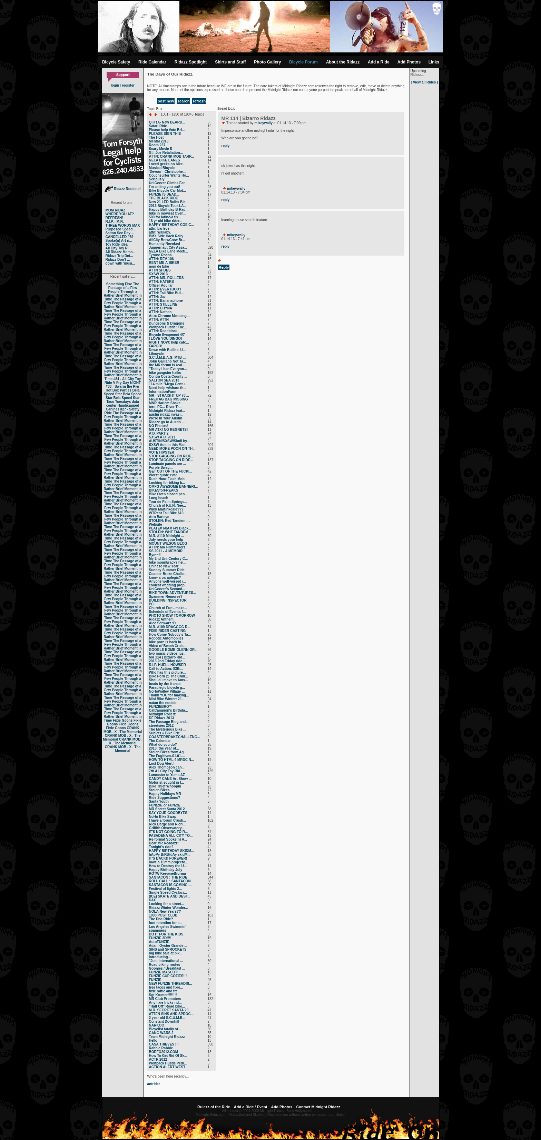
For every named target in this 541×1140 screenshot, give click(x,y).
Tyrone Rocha (160, 255)
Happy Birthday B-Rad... (168, 209)
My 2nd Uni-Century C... (168, 559)
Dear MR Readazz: (164, 843)
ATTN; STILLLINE (163, 304)
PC (151, 604)
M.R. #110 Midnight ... (166, 536)
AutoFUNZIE (159, 942)
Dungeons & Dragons (166, 323)
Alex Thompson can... (167, 767)
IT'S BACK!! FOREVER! (168, 858)
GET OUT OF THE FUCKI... (171, 471)
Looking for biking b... (167, 483)
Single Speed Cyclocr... (168, 892)
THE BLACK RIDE (163, 198)
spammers (157, 930)
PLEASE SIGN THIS (165, 134)
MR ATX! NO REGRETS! (168, 430)
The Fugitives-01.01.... (167, 756)
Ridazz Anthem (161, 619)
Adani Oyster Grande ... (168, 946)
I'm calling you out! (164, 187)
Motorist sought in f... (166, 782)
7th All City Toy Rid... (166, 771)
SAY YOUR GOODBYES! (169, 813)
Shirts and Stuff (230, 62)
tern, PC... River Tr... (165, 407)
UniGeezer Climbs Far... (168, 183)
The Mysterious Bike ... (167, 729)
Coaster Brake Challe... (168, 574)
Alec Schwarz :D (162, 623)
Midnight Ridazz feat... (167, 411)
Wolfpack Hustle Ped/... (168, 1063)
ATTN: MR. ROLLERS (166, 278)
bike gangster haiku (165, 373)
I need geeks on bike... (167, 164)
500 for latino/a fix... (165, 217)
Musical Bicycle (162, 168)
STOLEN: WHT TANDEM (168, 532)
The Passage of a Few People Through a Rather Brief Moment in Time (122, 291)
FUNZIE (155, 980)
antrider (153, 1084)
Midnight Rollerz (162, 714)
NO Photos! (158, 426)
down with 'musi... (120, 263)
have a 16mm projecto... (168, 862)
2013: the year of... (164, 748)
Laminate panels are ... (167, 464)
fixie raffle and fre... (165, 991)
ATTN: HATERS (161, 282)
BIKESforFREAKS (163, 490)
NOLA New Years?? (165, 911)
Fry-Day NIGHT (128, 383)
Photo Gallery (267, 62)
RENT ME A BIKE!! (164, 263)
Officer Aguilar (161, 285)
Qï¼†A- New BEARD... (167, 122)
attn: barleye (159, 228)
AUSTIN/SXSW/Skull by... (169, 441)
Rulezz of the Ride (213, 1107)
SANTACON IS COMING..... (171, 885)
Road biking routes (164, 964)
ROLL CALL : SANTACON (170, 881)
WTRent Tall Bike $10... (168, 513)
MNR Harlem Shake (165, 403)
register (128, 85)
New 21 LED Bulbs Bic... (168, 202)
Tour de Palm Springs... (168, 502)
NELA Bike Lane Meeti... (168, 251)
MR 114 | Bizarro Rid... (167, 657)
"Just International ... (166, 961)
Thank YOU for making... (169, 695)
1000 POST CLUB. (164, 915)
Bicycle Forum (303, 62)
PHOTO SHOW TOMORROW (172, 615)
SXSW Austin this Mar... (168, 445)
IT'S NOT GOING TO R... (168, 832)
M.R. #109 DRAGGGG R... (169, 627)
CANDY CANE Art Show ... (170, 779)
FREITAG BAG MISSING (168, 399)
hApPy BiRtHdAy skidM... (169, 854)
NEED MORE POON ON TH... (172, 448)
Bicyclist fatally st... (165, 1029)
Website (155, 524)
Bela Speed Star (122, 392)
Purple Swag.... (161, 467)
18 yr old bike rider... (166, 221)
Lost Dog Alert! (161, 763)
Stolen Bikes (159, 790)
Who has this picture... (167, 672)
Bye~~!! (155, 555)
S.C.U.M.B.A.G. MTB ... (167, 357)
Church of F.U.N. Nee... (167, 505)
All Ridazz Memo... (121, 252)
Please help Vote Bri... (167, 130)
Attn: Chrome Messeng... (169, 316)
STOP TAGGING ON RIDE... (171, 460)
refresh (199, 101)
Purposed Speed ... (121, 229)
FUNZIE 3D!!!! (160, 938)
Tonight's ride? (161, 847)
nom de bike (159, 266)
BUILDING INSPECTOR (168, 600)
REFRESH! (114, 218)
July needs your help (166, 540)
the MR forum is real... (167, 365)
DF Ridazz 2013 (161, 718)
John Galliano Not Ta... (167, 361)
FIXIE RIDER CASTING (167, 631)
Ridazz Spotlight (191, 62)
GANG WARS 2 (161, 1033)
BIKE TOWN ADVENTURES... (172, 593)
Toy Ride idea (117, 244)
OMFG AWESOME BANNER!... (173, 486)
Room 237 (157, 145)
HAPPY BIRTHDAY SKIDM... (171, 851)
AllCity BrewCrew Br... (167, 240)
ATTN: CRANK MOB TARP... (171, 156)
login (115, 85)
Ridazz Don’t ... (118, 259)
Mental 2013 (159, 141)
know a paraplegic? (165, 577)
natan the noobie (163, 703)
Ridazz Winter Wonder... (168, 908)
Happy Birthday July (166, 870)
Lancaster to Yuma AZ (167, 775)
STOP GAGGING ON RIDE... (171, 456)
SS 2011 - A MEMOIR (166, 551)
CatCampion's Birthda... (168, 710)
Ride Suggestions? (164, 798)
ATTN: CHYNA (161, 308)
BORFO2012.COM (163, 1052)
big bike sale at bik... (166, 953)
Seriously (157, 179)
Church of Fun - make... (168, 608)
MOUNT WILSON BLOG (168, 543)
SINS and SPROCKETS (168, 949)
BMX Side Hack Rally (166, 236)
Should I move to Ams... (168, 680)
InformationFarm (162, 392)
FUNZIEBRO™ (161, 706)
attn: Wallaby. (160, 232)
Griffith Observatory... (167, 828)
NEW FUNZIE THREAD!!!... (170, 983)
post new (166, 101)
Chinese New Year (164, 566)
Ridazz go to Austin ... (167, 422)
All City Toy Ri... (118, 248)
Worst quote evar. (163, 475)
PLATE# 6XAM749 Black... (170, 528)
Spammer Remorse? (166, 596)
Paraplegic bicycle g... (167, 688)
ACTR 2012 (158, 1059)
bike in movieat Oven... (167, 213)
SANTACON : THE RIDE (168, 877)
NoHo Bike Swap (162, 817)
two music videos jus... (168, 653)
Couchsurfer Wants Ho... (169, 175)
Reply (224, 267)
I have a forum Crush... (167, 820)
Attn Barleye (159, 517)
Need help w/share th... (167, 388)
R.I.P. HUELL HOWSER (167, 665)
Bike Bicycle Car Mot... (167, 190)
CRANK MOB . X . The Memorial (123, 730)
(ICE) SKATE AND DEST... (169, 896)
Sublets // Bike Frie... (166, 733)
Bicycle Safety (116, 62)
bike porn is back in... (166, 642)
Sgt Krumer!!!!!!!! (163, 995)
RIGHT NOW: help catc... (169, 342)
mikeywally (263, 123)
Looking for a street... (166, 904)
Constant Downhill (164, 1021)
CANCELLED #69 (120, 237)
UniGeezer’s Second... (167, 589)
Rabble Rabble (161, 1048)
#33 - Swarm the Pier (123, 386)
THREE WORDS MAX (123, 225)
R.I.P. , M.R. (115, 222)
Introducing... (160, 957)
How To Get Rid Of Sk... (168, 1056)
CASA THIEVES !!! (164, 1044)
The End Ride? (161, 919)
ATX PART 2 (159, 433)
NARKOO (156, 1025)
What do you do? (163, 744)
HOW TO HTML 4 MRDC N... (171, 760)
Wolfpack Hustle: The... (168, 327)
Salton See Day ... (120, 233)
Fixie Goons (122, 720)
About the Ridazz (343, 62)
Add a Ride (379, 62)
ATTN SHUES (160, 270)
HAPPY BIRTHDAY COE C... (171, 225)
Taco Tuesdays (118, 402)
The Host (156, 137)
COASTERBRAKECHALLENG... (174, 737)
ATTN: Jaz (157, 297)
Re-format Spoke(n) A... (168, 839)
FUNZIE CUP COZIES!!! (168, 976)
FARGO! (156, 346)
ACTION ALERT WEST (167, 1067)
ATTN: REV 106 (161, 259)
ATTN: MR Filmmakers (167, 547)
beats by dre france (165, 684)
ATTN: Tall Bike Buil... (166, 293)
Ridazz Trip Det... (119, 256)
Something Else (119, 284)
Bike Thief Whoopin (165, 786)
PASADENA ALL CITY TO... (171, 835)
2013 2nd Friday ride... (167, 661)
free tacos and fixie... (166, 987)
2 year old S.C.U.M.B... (167, 1018)
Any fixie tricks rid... (165, 1002)
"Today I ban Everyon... (168, 369)
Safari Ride (158, 126)
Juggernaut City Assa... (168, 247)
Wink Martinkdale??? (166, 509)
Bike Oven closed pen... (168, 494)
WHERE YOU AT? (120, 214)
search (183, 101)
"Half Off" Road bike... (167, 1006)
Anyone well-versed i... (167, 581)
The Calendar (160, 741)
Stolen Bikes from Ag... (168, 752)
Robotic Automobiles (166, 638)
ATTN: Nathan (160, 312)
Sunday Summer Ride (167, 570)
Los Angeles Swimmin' (167, 927)
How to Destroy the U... (168, 866)
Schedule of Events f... (167, 612)
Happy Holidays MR (165, 794)
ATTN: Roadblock (163, 331)
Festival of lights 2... (165, 889)
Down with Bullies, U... (167, 350)
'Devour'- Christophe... (167, 172)
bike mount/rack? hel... (167, 562)
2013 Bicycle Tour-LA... (168, 206)
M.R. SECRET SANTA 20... (170, 1010)
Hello (153, 1040)
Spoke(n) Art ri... (119, 240)
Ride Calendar (152, 62)
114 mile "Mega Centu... (168, 384)
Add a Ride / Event (250, 1107)
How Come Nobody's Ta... (170, 634)
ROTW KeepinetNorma (167, 873)
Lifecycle (156, 354)
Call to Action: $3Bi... (166, 669)
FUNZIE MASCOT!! (164, 972)
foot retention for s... (166, 923)
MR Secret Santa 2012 (167, 809)
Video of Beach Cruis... (168, 646)
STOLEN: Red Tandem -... (169, 521)
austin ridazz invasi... (166, 414)
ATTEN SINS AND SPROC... (171, 1014)
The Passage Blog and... (169, 722)
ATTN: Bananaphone (166, 301)
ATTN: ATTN (159, 319)
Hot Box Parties (118, 390)
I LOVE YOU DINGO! (165, 338)
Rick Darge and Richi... (167, 824)
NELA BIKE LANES (164, 160)
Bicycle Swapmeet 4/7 (167, 335)
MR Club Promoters (165, 999)
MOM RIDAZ (116, 210)
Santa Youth (159, 801)
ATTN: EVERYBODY (165, 289)
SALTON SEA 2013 (164, 380)
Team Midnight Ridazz (167, 1037)
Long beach (158, 498)
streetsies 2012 (161, 725)
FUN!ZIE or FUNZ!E (165, 805)
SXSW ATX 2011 (162, 437)
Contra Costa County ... (168, 376)
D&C (153, 900)
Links (434, 62)
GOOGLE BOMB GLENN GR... (173, 650)
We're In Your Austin (165, 418)
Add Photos (409, 62)
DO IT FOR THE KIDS (166, 934)
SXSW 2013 (158, 274)
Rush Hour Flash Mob (167, 479)
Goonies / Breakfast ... (167, 968)
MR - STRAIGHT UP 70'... (169, 395)
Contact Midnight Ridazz (318, 1107)
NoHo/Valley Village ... (167, 691)
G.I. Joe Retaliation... (166, 153)
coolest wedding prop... (168, 585)
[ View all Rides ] (424, 82)
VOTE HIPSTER (161, 452)
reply (226, 146)
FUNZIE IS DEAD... (164, 194)
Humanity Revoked (164, 244)
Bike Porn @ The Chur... (168, 676)
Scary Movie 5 (160, 149)
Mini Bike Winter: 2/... (166, 699)
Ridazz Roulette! (123, 189)
